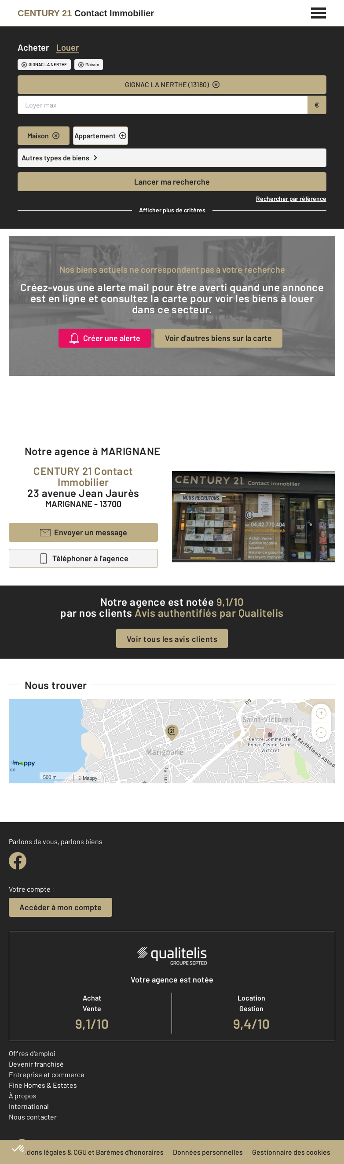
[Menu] (318, 12)
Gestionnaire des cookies (291, 1152)
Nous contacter (33, 1116)
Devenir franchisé (36, 1064)
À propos (23, 1095)
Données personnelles (208, 1152)
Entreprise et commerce (46, 1074)
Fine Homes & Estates (43, 1085)
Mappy (90, 778)
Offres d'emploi (32, 1053)
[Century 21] (86, 13)
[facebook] (17, 861)
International (29, 1106)
